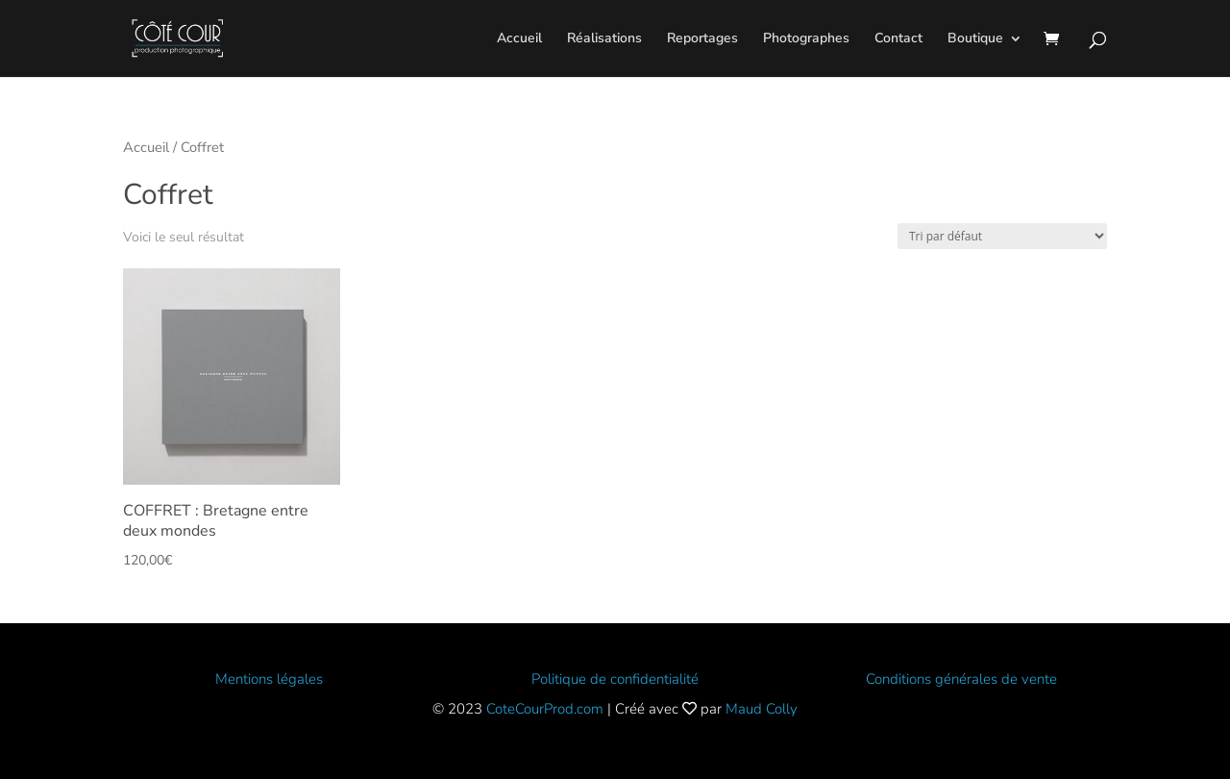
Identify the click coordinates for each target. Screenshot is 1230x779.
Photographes (806, 39)
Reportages (702, 39)
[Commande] (1002, 236)
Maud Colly (762, 708)
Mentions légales (269, 679)
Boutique (975, 39)
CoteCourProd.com (544, 708)
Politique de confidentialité (615, 679)
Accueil (519, 39)
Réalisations (604, 39)
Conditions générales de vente (961, 679)
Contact (898, 39)
